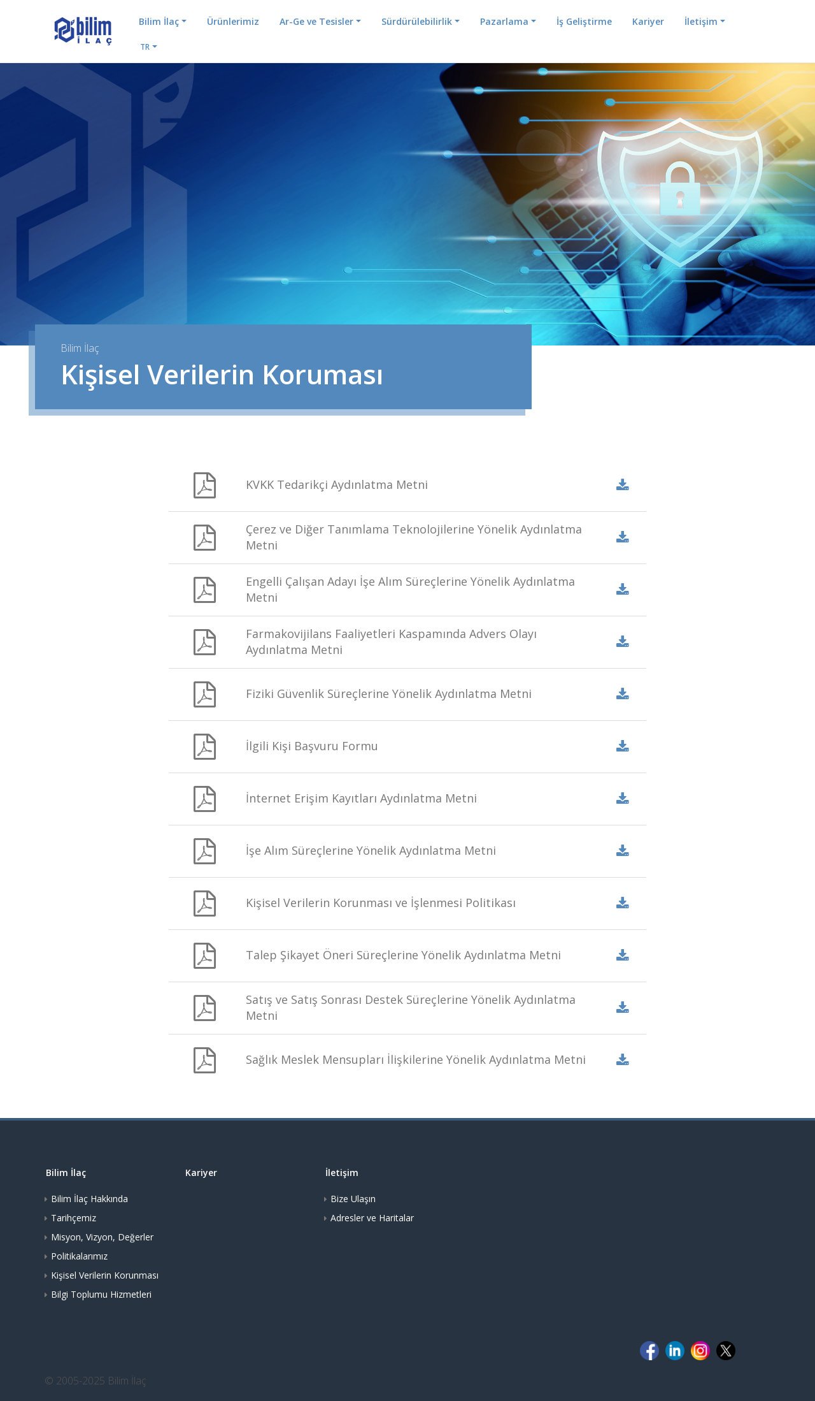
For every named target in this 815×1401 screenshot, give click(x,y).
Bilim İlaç (159, 21)
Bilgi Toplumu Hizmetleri (101, 1294)
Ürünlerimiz (233, 21)
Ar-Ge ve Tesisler (316, 21)
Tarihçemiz (73, 1218)
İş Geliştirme (584, 21)
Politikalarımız (79, 1256)
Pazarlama (504, 21)
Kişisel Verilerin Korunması (105, 1275)
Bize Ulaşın (353, 1199)
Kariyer (648, 21)
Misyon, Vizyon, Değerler (102, 1237)
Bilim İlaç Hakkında (89, 1199)
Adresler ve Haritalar (372, 1218)
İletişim (701, 21)
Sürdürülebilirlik (416, 21)
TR (145, 46)
